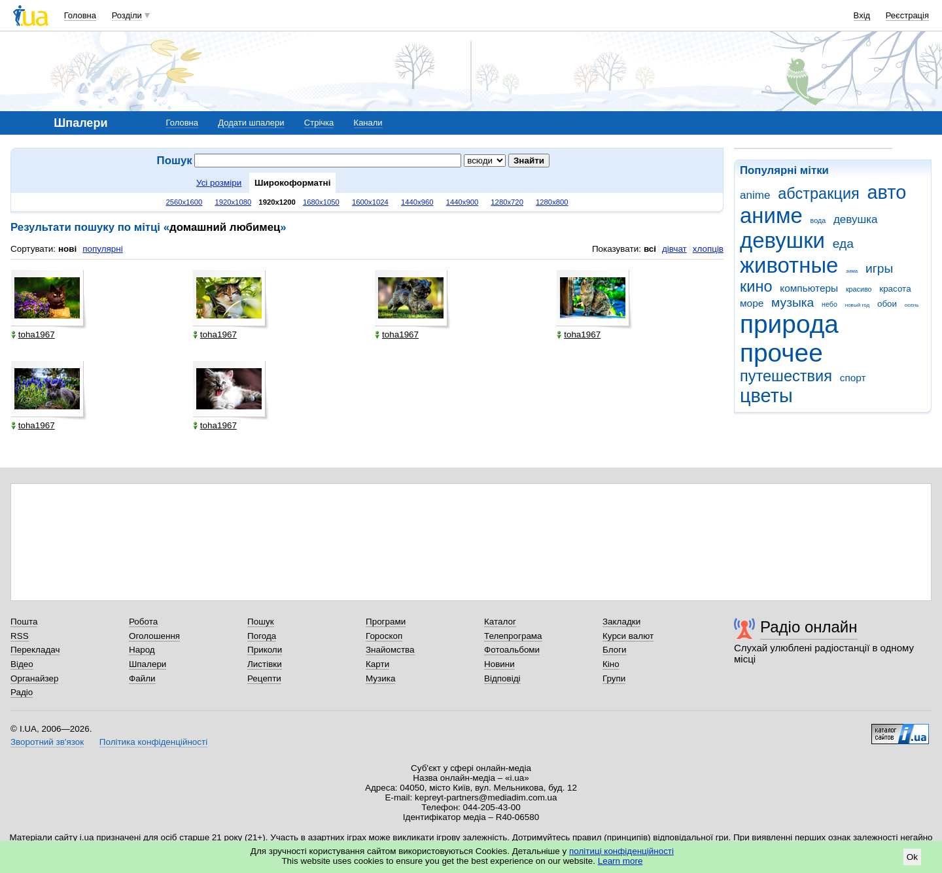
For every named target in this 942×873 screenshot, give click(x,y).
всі (650, 249)
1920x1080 (233, 202)
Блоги (614, 650)
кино (756, 286)
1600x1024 (370, 202)
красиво (859, 289)
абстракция (819, 193)
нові (67, 249)
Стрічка (319, 123)
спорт (853, 377)
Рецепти (264, 678)
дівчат (674, 249)
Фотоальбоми (512, 650)
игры (879, 268)
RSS (19, 636)
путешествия (786, 376)
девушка (855, 219)
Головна (80, 15)
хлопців (708, 249)
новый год (857, 305)
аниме (771, 215)
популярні (102, 249)
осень (912, 305)
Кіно (610, 664)
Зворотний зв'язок (47, 742)
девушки (782, 240)
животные (789, 265)
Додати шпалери (251, 123)
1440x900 (462, 202)
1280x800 (552, 202)
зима (852, 271)
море (751, 303)
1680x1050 (321, 202)
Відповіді (502, 678)
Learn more (620, 861)
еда (843, 243)
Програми (386, 621)
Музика (380, 678)
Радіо (21, 692)
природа (789, 324)
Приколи (264, 650)
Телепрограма (513, 636)
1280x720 (507, 202)
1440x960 (417, 202)
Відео (21, 664)
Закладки (621, 621)
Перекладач (35, 650)
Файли (142, 678)
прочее (781, 353)
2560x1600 (184, 202)
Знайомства (390, 650)
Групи (613, 678)
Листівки (264, 664)
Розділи (127, 15)
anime (755, 195)
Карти (377, 664)
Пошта (23, 621)
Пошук (260, 621)
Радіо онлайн (809, 627)
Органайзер (34, 678)
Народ (142, 650)
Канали (368, 123)
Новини (499, 664)
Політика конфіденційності (153, 742)
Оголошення (154, 636)
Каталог (500, 621)
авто (887, 192)
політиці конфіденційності (621, 851)
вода (818, 220)
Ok (912, 857)
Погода (261, 636)
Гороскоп (384, 636)
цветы (766, 395)
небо (829, 304)
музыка (792, 302)
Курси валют (628, 636)
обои (887, 304)
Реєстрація (907, 15)
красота (895, 289)
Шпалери (147, 664)
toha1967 (33, 334)
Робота (143, 621)
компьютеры (809, 288)
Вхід (862, 15)
